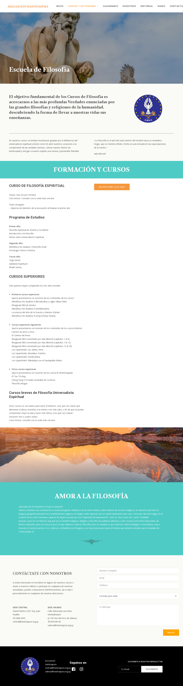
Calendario (110, 6)
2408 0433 (19, 618)
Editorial (147, 6)
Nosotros (129, 6)
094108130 (54, 621)
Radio (161, 6)
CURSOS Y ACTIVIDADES (83, 6)
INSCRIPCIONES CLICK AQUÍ (112, 187)
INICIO (59, 6)
